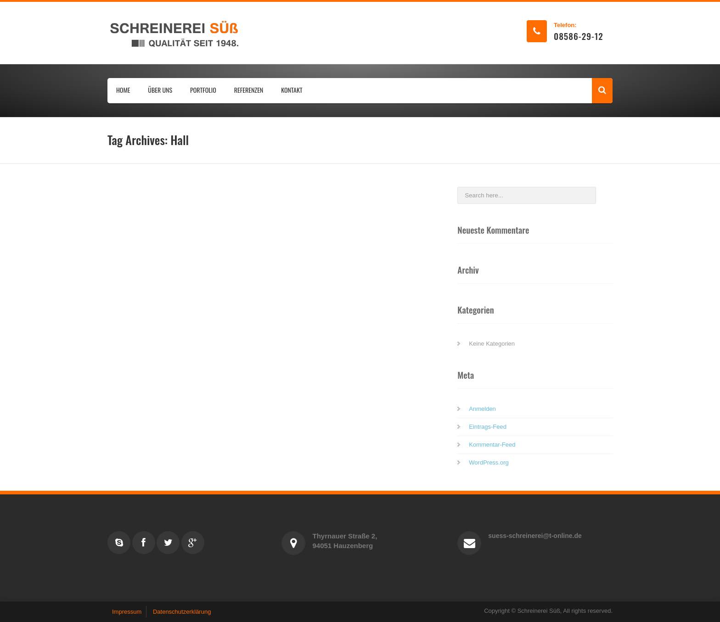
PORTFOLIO (203, 90)
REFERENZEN (248, 90)
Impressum (126, 611)
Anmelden (482, 408)
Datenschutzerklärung (182, 611)
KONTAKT (291, 90)
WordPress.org (488, 462)
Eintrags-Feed (487, 426)
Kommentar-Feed (492, 444)
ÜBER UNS (160, 90)
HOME (123, 90)
